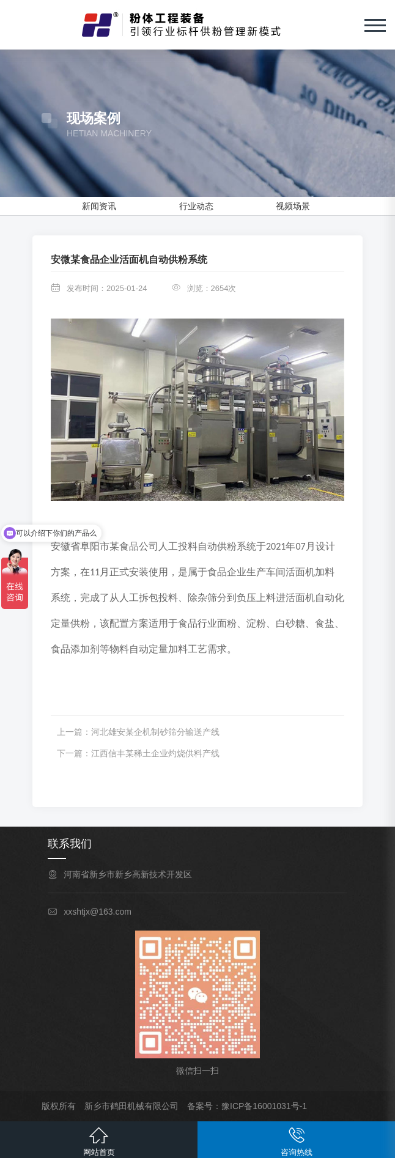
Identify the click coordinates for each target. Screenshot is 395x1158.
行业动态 (196, 206)
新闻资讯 (99, 206)
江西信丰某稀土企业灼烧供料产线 (155, 753)
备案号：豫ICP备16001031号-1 (247, 1106)
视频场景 (293, 206)
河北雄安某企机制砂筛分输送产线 (155, 732)
